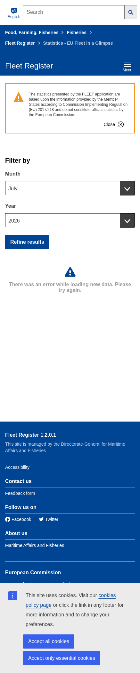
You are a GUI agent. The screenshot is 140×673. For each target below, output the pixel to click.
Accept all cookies (48, 641)
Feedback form (20, 493)
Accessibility (17, 467)
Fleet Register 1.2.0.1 (30, 435)
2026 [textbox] (14, 220)
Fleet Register (20, 43)
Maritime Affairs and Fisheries (34, 545)
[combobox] (70, 188)
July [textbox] (12, 188)
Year (10, 206)
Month (13, 174)
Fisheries (76, 32)
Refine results (27, 242)
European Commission (33, 572)
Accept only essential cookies (61, 658)
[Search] (131, 12)
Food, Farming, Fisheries (31, 32)
